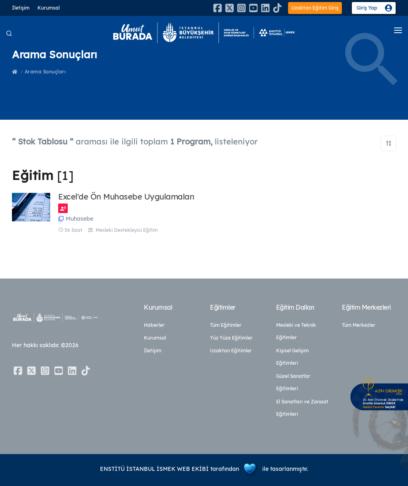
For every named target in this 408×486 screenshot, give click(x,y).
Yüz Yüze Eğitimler (231, 338)
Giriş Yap (367, 8)
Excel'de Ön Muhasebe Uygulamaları (126, 197)
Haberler (154, 325)
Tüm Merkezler (358, 325)
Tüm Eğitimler (225, 325)
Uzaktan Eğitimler (231, 351)
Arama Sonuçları (45, 72)
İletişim (20, 8)
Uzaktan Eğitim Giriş (315, 8)
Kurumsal (48, 8)
